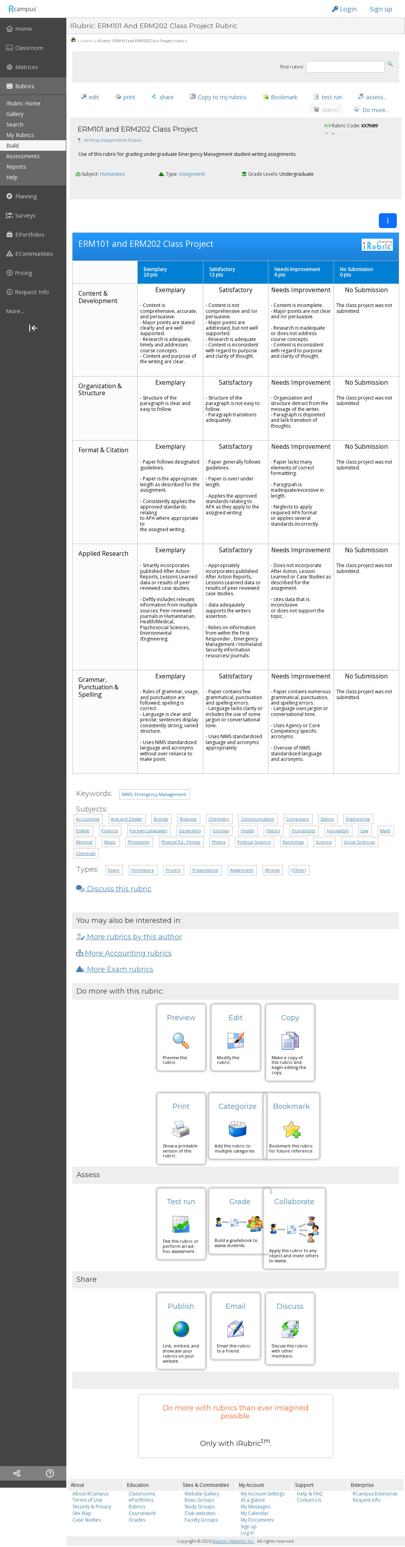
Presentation (205, 857)
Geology (221, 818)
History (273, 818)
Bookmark (291, 1093)
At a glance (253, 1487)
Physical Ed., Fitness (180, 829)
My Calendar (254, 1500)
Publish (181, 1293)
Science (324, 829)
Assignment (192, 177)
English (83, 818)
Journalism (338, 818)
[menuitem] (33, 28)
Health (247, 818)
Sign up (381, 9)
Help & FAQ (310, 1480)
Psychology (293, 829)
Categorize (237, 1093)
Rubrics (137, 1493)
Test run (181, 1189)
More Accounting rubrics (124, 940)
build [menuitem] (12, 145)
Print (181, 1093)
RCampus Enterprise (375, 1480)
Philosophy (138, 829)
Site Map (82, 1500)
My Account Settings (262, 1480)
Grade (239, 1189)
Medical (84, 829)
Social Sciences (359, 829)
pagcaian (348, 138)
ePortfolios (141, 1487)
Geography (190, 818)
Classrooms (142, 1480)
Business (188, 806)
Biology (161, 806)
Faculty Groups (201, 1507)
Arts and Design (126, 806)
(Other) (298, 857)
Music (110, 829)
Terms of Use (87, 1487)
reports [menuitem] (16, 166)
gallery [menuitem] (14, 114)
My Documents (257, 1507)
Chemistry (218, 806)
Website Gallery (202, 1480)
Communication (257, 806)
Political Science (254, 829)
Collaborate (294, 1189)
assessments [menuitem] (23, 156)
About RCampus (90, 1480)
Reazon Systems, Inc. (233, 1528)
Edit (236, 1005)
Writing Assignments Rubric (113, 143)
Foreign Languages (148, 818)
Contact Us (309, 1487)
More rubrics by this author (129, 924)
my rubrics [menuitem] (20, 135)
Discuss (290, 1293)
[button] (390, 63)
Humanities (112, 177)
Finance (109, 818)
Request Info (366, 1487)
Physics (219, 829)
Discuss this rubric (113, 876)
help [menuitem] (12, 177)
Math (385, 818)
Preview (181, 1005)
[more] (33, 310)
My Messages (255, 1493)
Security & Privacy (92, 1493)
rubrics (86, 40)
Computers (297, 806)
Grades (137, 1507)
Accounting (87, 806)
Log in (247, 1520)
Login (344, 9)
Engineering (358, 806)
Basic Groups (199, 1487)
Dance (327, 806)
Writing (272, 857)
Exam (113, 857)
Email (236, 1293)
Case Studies (87, 1507)
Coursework (142, 1500)
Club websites (200, 1500)
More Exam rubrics (114, 956)
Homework (142, 857)
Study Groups (200, 1493)
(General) (85, 840)
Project (173, 857)
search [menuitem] (14, 124)
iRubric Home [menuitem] (23, 103)
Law (364, 818)
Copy (290, 1005)
